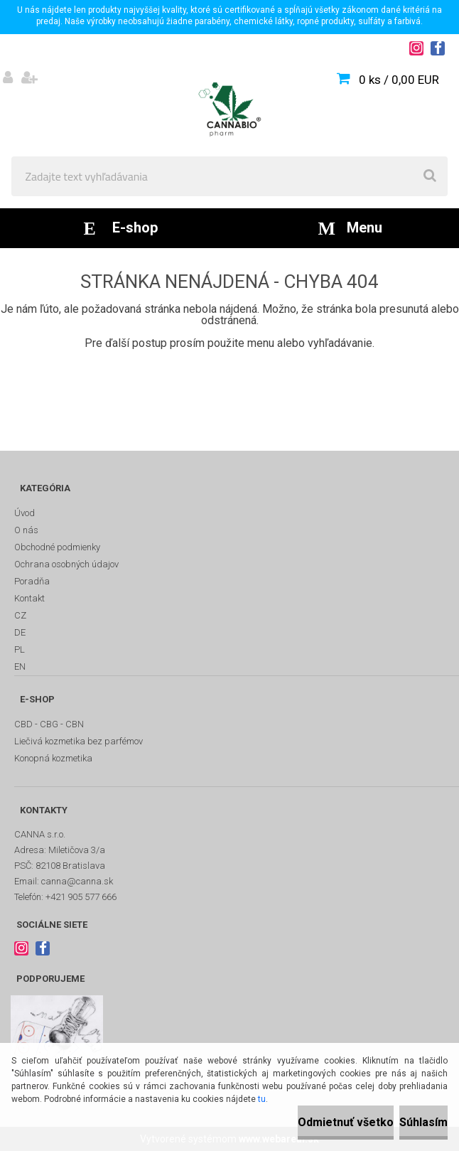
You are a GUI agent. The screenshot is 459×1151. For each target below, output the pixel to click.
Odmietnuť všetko (346, 1122)
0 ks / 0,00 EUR (399, 80)
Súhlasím (423, 1122)
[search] (430, 176)
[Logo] (229, 109)
